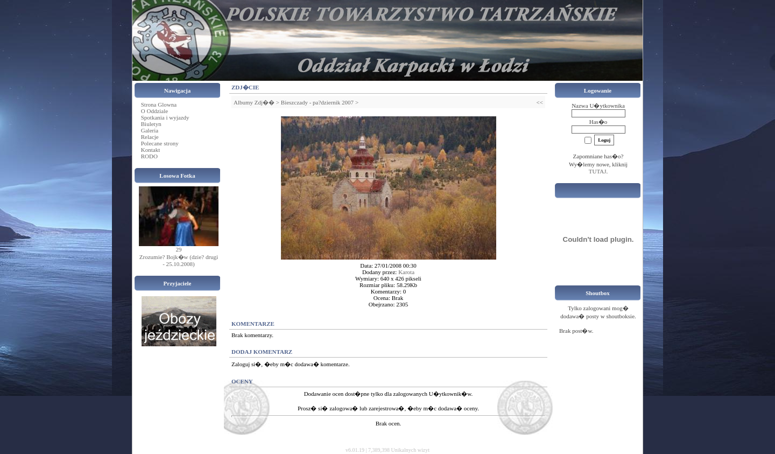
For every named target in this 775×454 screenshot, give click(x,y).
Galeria (149, 130)
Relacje (150, 137)
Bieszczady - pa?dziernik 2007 (317, 102)
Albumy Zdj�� (254, 102)
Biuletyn (151, 124)
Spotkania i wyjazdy (165, 117)
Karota (406, 272)
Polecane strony (160, 143)
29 (179, 249)
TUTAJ (598, 171)
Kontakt (150, 149)
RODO (149, 156)
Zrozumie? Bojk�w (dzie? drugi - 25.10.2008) (178, 260)
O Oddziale (154, 111)
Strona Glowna (159, 104)
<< (540, 102)
